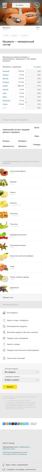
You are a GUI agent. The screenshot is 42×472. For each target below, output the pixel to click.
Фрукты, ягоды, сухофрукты (16, 320)
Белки (36, 128)
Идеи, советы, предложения (17, 465)
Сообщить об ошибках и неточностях (21, 469)
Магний (5, 78)
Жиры (36, 136)
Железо (6, 75)
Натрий (5, 89)
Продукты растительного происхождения (21, 350)
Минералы (22, 146)
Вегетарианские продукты (15, 326)
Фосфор (6, 82)
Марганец (6, 100)
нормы (38, 67)
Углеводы (37, 144)
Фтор (5, 108)
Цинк (5, 93)
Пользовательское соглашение (15, 454)
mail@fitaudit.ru (24, 447)
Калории (6, 141)
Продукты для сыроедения (15, 338)
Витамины (22, 141)
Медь (5, 97)
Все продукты (10, 312)
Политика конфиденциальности (15, 452)
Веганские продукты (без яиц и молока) (20, 332)
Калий (5, 86)
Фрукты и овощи (11, 344)
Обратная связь (9, 449)
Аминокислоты (8, 146)
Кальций (6, 71)
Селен (5, 104)
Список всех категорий (14, 358)
